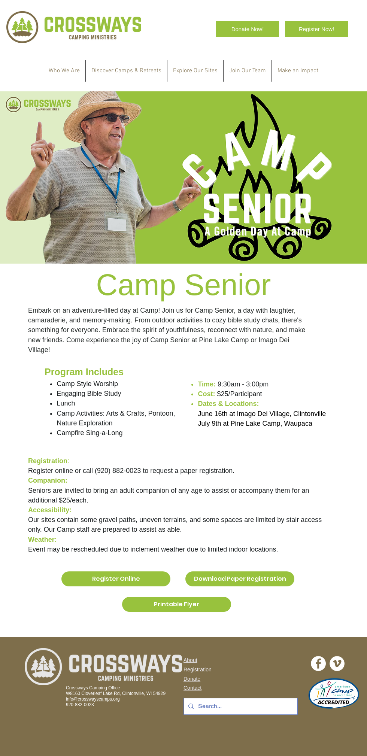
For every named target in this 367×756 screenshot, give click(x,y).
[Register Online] (115, 578)
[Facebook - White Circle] (318, 663)
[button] (126, 71)
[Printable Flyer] (176, 604)
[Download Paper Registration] (239, 578)
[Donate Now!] (247, 29)
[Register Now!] (316, 29)
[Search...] (240, 706)
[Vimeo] (337, 663)
